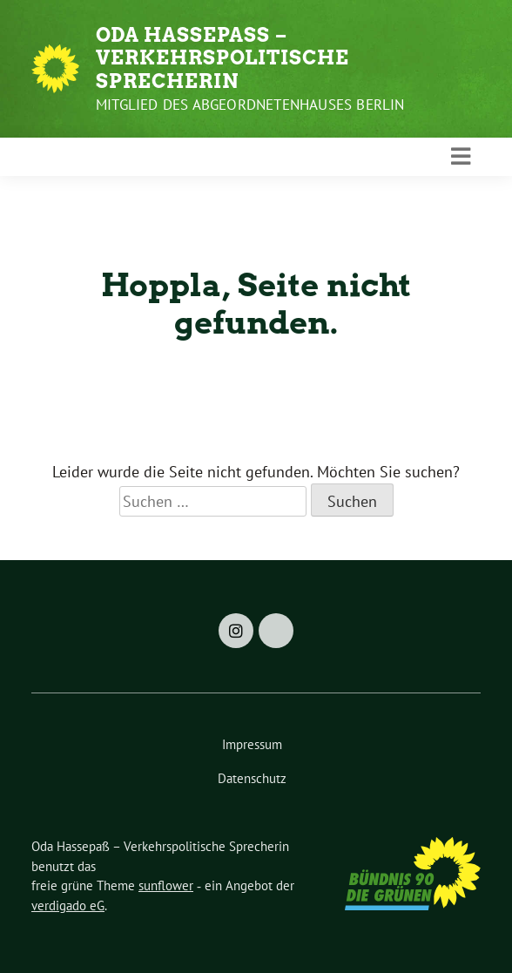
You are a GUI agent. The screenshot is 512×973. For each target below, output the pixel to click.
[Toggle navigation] (461, 157)
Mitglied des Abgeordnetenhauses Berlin (250, 104)
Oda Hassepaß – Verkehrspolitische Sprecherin (222, 58)
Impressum (252, 744)
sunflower (165, 885)
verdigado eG (67, 905)
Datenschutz (252, 778)
